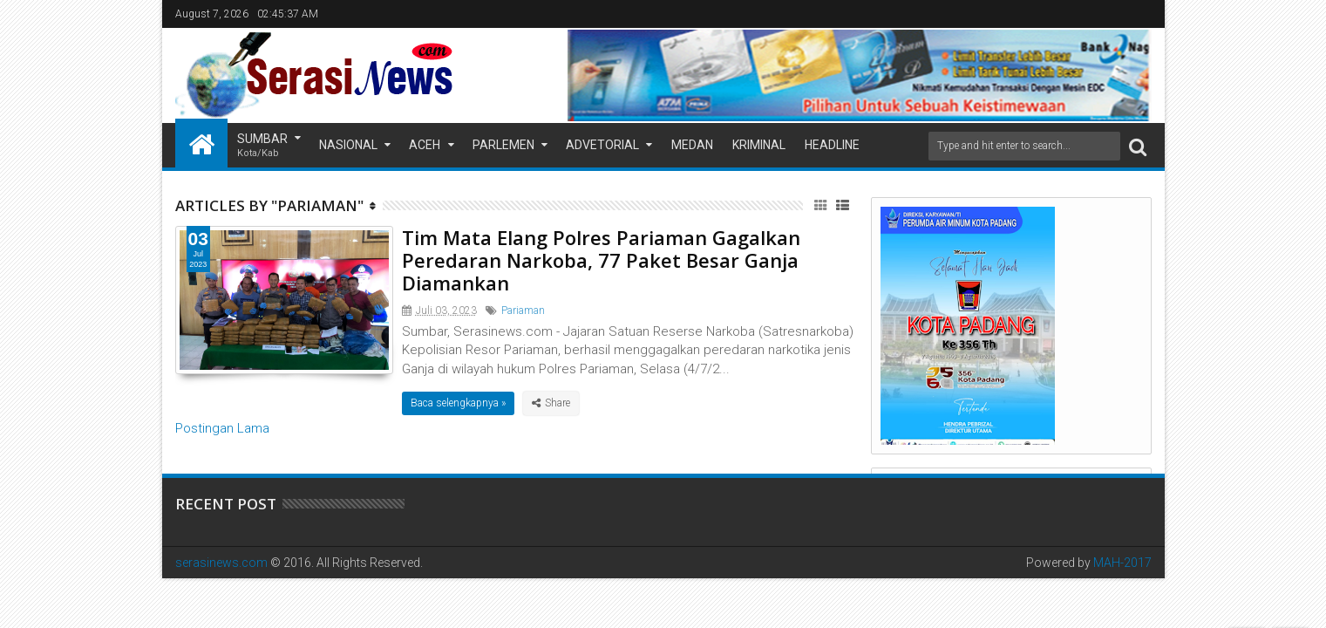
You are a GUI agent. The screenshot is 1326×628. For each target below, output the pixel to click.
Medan (692, 145)
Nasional (348, 145)
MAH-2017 (1122, 563)
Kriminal (758, 145)
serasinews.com (221, 563)
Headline (832, 145)
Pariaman (523, 310)
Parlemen (503, 145)
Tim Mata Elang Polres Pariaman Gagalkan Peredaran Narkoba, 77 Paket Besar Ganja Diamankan (601, 260)
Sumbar (262, 146)
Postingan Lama (222, 428)
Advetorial (602, 145)
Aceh (424, 145)
